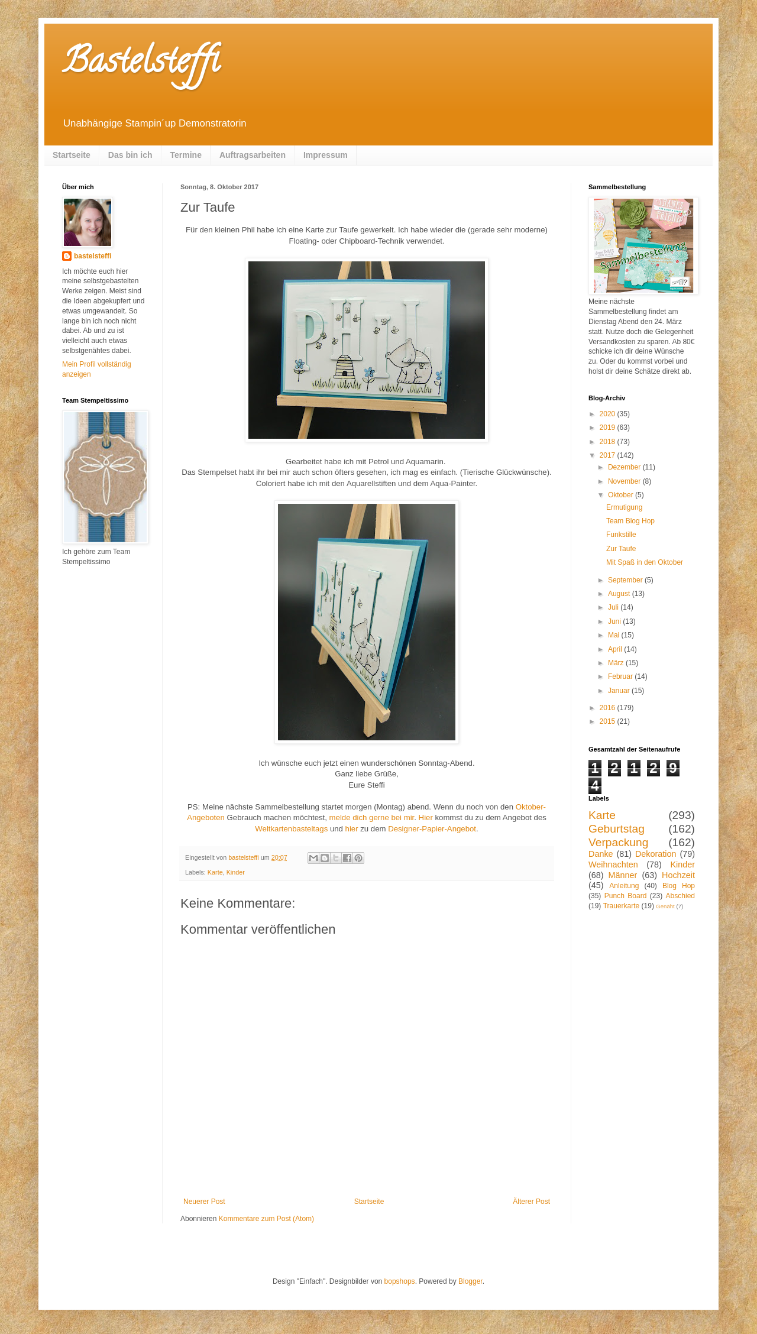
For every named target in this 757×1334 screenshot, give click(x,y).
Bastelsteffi (140, 64)
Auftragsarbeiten (252, 155)
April (616, 649)
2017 (608, 455)
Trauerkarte (621, 906)
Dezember (625, 467)
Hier (426, 817)
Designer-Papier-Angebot (432, 828)
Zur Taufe (621, 549)
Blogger (470, 1281)
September (626, 580)
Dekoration (656, 854)
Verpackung (618, 842)
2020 (608, 414)
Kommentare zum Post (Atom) (266, 1219)
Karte (215, 872)
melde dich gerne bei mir (372, 817)
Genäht (665, 906)
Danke (600, 854)
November (625, 481)
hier (351, 828)
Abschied (680, 896)
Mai (615, 635)
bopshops (399, 1281)
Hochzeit (678, 875)
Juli (614, 607)
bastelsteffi (92, 256)
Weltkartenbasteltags (291, 828)
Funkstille (621, 534)
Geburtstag (616, 829)
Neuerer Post (204, 1201)
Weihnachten (613, 864)
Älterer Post (531, 1201)
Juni (615, 621)
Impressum (325, 155)
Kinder (236, 872)
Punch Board (625, 896)
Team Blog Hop (630, 521)
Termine (186, 155)
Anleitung (624, 886)
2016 (608, 708)
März (617, 663)
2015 (608, 721)
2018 (608, 442)
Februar (621, 676)
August (620, 594)
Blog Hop (678, 886)
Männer (623, 875)
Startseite (71, 155)
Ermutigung (624, 507)
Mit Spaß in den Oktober (644, 562)
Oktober (621, 495)
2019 (608, 427)
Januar (620, 691)
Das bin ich (130, 155)
